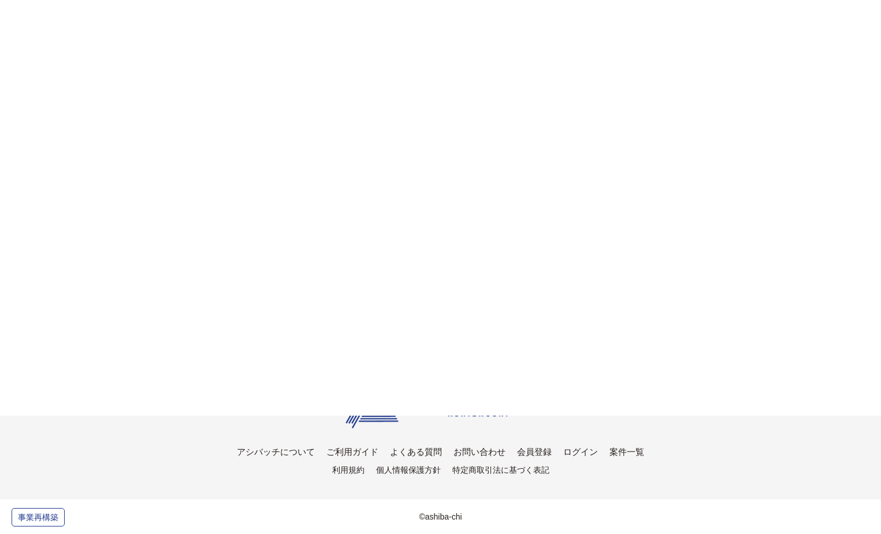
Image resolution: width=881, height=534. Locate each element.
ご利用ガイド (352, 452)
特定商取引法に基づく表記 (500, 470)
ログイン (580, 452)
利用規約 (348, 470)
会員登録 (534, 452)
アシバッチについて (276, 452)
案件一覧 (626, 452)
